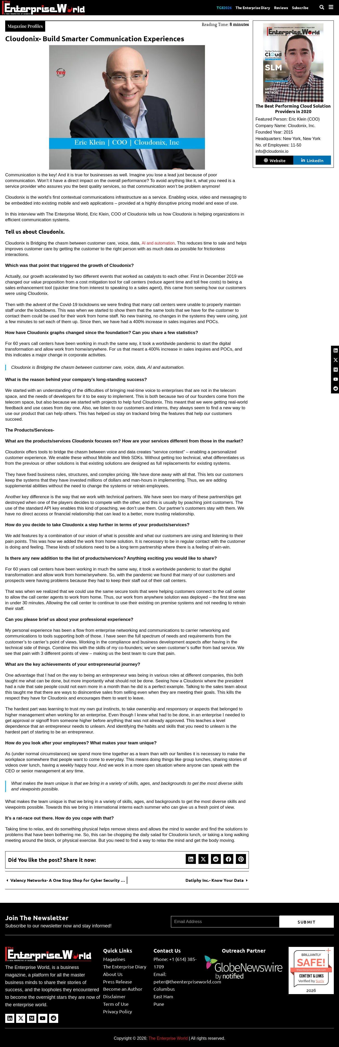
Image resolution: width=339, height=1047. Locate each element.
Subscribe (299, 7)
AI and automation (159, 242)
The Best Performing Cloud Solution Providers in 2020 (293, 108)
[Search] (322, 7)
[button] (191, 858)
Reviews (277, 7)
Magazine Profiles (28, 25)
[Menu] (331, 7)
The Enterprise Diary (245, 7)
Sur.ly (320, 980)
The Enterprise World (168, 1038)
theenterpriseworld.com (311, 969)
